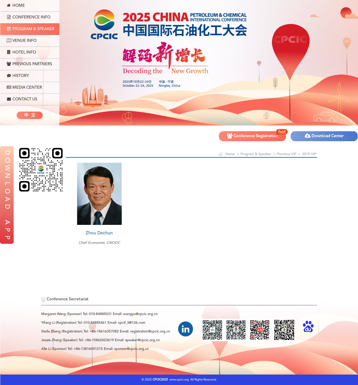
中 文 (30, 115)
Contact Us (22, 99)
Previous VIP (286, 154)
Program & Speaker (30, 29)
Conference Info (28, 17)
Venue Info (21, 40)
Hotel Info (21, 52)
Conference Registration (256, 134)
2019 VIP (309, 154)
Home (15, 5)
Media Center (24, 87)
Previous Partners (29, 64)
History (17, 75)
